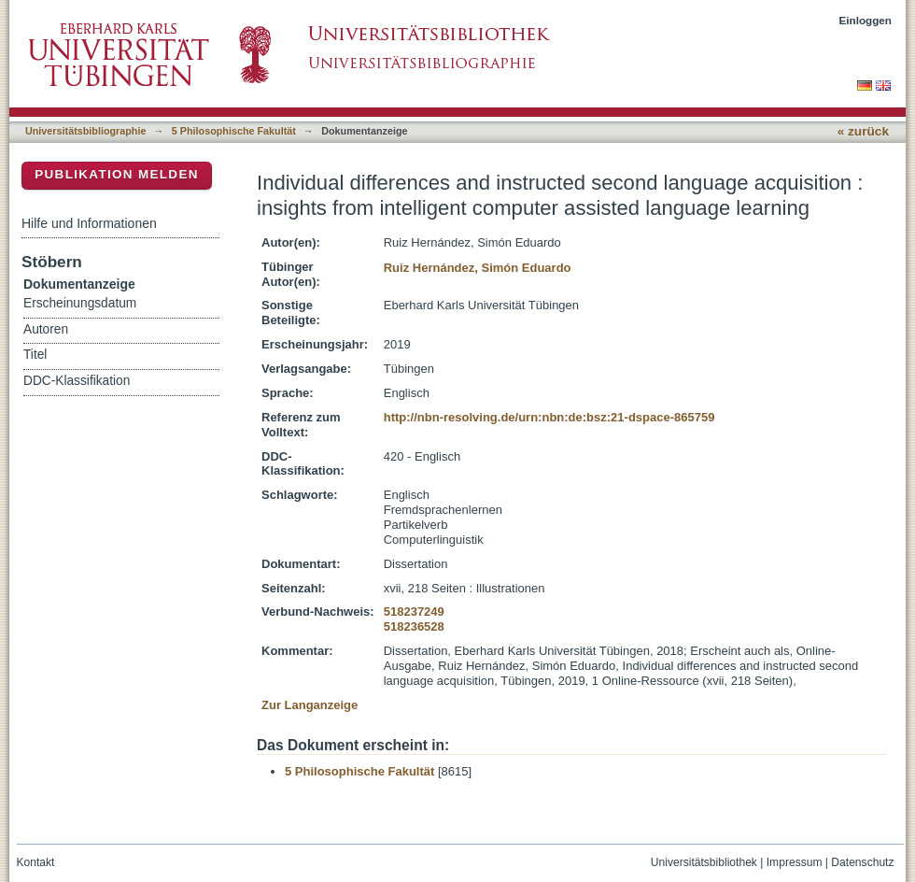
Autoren (45, 329)
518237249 (414, 612)
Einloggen (866, 20)
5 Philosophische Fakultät (234, 130)
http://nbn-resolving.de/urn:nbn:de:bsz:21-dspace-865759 (549, 417)
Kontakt (36, 862)
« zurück (863, 131)
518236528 (414, 626)
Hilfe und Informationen (89, 223)
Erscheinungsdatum (79, 303)
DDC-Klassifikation (76, 381)
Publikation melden (117, 174)
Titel (35, 355)
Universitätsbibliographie (85, 130)
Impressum (795, 862)
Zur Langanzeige (309, 705)
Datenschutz (862, 862)
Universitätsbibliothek (704, 862)
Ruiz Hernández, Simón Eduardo (477, 268)
